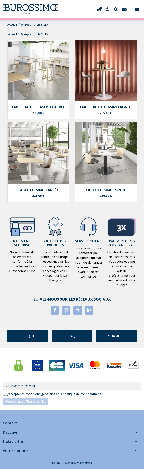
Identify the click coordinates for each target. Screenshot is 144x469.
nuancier (116, 336)
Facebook (55, 310)
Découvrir (11, 432)
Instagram (78, 310)
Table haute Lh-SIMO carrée (38, 107)
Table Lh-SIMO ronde (106, 190)
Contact (10, 423)
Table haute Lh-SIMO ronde (105, 107)
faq (72, 336)
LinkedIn (89, 310)
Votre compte (15, 450)
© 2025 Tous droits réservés (72, 463)
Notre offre (13, 441)
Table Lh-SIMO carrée (38, 190)
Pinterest (66, 310)
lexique (27, 336)
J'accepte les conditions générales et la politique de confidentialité (54, 394)
